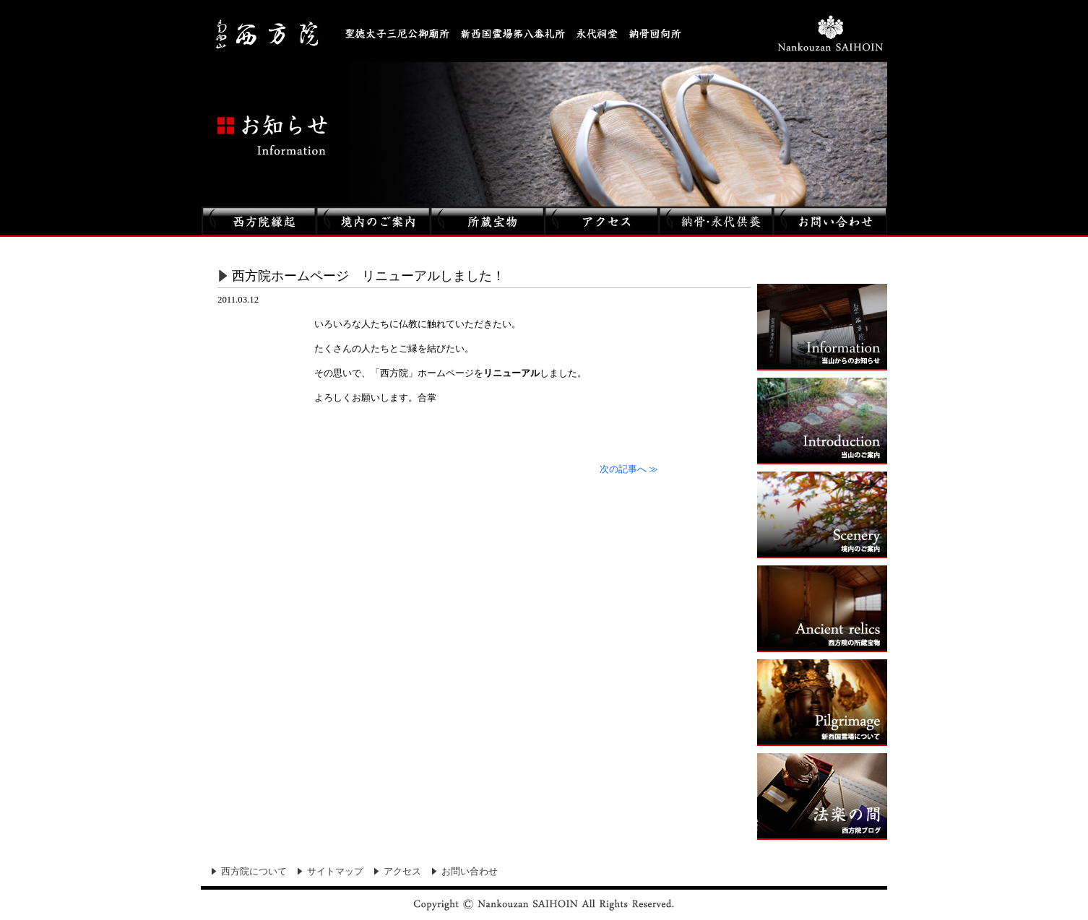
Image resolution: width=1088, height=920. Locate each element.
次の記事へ (629, 469)
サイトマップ (335, 872)
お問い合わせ (469, 872)
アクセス (402, 872)
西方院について (254, 872)
